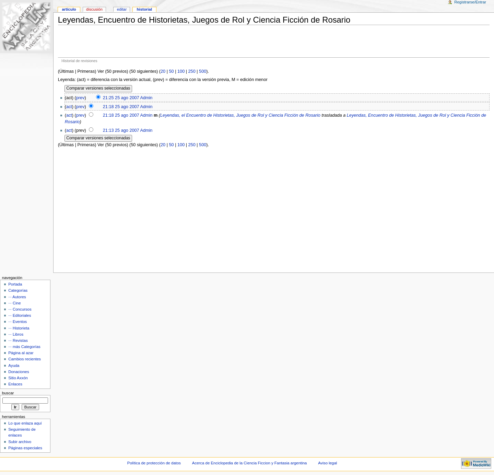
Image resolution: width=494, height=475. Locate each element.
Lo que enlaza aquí (25, 423)
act (69, 106)
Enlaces (15, 384)
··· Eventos (17, 322)
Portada (15, 284)
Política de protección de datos (154, 463)
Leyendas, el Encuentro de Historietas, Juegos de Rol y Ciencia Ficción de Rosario (240, 115)
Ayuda (13, 365)
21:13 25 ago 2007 (121, 130)
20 (163, 71)
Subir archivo (19, 442)
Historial (144, 9)
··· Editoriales (19, 315)
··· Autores (17, 297)
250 (192, 71)
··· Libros (15, 334)
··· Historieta (18, 328)
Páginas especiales (25, 448)
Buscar (8, 393)
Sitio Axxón (18, 378)
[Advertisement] (274, 41)
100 (181, 71)
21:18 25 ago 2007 (121, 106)
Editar (122, 9)
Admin (146, 97)
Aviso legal (327, 463)
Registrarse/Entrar (470, 2)
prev (80, 97)
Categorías (17, 290)
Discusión (94, 9)
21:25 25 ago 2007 (121, 97)
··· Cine (14, 303)
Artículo (69, 9)
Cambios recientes (24, 359)
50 (171, 71)
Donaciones (18, 372)
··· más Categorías (24, 347)
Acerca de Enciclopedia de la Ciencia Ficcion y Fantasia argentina (249, 463)
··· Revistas (18, 340)
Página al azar (20, 353)
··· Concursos (19, 309)
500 (202, 71)
